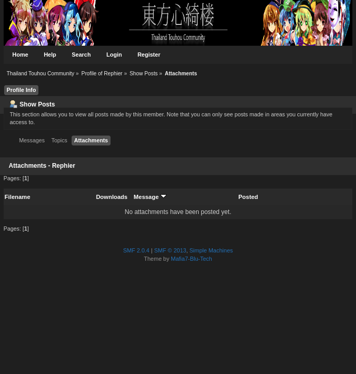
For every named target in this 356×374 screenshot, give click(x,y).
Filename (17, 197)
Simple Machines (211, 250)
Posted (248, 197)
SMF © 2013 (170, 250)
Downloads (112, 197)
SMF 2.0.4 (136, 250)
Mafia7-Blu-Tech (191, 259)
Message (150, 197)
